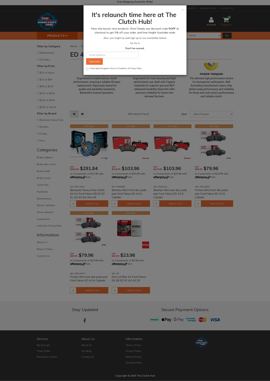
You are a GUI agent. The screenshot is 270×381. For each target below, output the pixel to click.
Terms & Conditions (118, 68)
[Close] (183, 10)
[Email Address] (112, 55)
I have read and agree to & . (114, 68)
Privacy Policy (136, 68)
